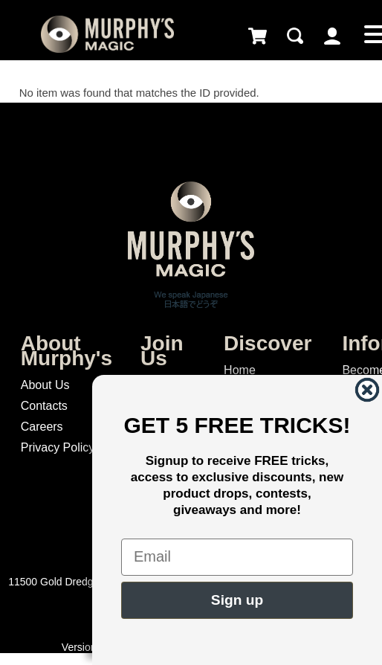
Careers (42, 426)
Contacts (44, 405)
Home (240, 370)
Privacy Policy (58, 447)
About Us (45, 385)
